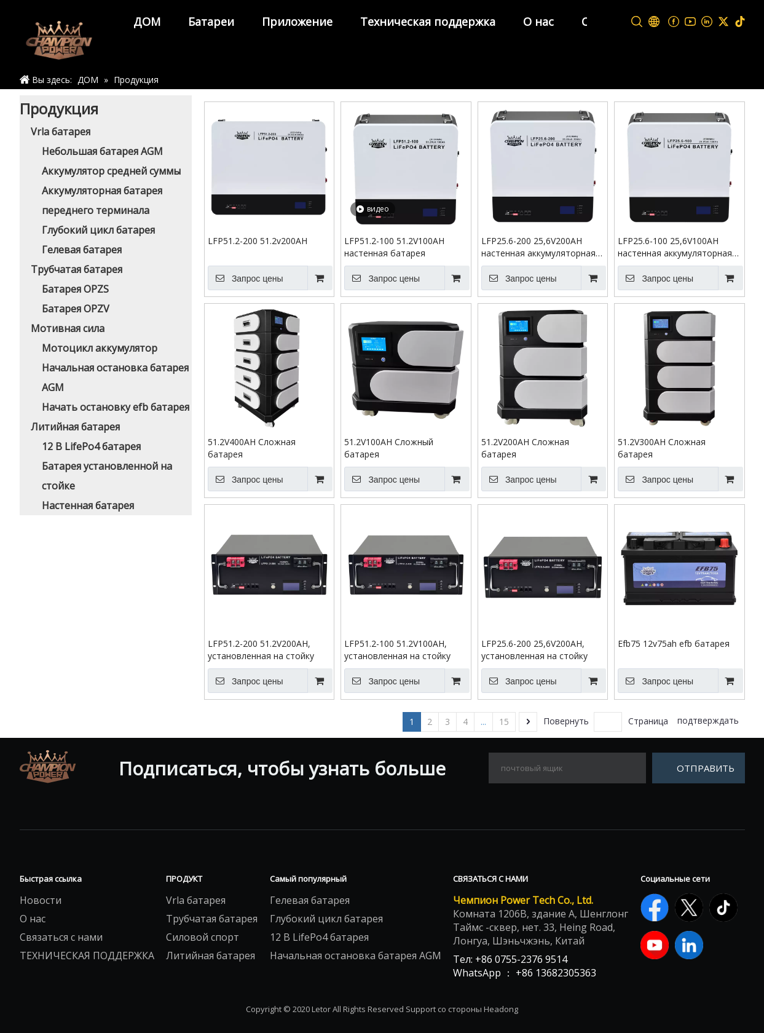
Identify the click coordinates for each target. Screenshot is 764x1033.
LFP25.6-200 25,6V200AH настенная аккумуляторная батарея (538, 247)
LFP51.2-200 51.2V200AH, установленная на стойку (261, 650)
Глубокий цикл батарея (98, 230)
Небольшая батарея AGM (102, 151)
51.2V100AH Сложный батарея (388, 448)
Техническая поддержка (427, 21)
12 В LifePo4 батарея (91, 446)
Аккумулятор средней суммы (111, 171)
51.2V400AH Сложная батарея (252, 448)
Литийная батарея (75, 426)
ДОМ (146, 21)
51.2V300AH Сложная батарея (662, 448)
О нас (538, 21)
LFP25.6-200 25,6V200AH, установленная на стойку (534, 650)
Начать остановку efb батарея (115, 407)
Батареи (211, 21)
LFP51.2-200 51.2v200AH (257, 241)
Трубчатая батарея (76, 269)
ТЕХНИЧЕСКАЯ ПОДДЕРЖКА (87, 955)
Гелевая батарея (82, 249)
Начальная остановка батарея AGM (355, 955)
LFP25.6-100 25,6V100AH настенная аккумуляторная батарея (675, 247)
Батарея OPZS (75, 289)
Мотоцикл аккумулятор (99, 348)
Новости (40, 900)
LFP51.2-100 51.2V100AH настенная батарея (394, 247)
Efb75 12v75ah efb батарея (674, 643)
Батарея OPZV (75, 308)
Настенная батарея (88, 505)
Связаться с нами (61, 937)
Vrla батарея (60, 131)
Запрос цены (245, 278)
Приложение (297, 21)
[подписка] (698, 768)
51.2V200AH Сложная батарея (525, 448)
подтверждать (708, 720)
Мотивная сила (67, 328)
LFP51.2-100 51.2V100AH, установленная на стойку (397, 650)
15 (504, 721)
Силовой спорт (202, 937)
